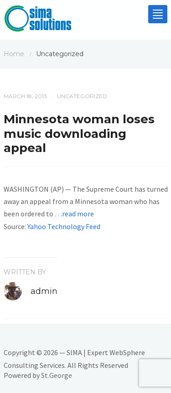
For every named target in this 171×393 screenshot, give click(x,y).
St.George (56, 375)
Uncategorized (82, 96)
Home (14, 54)
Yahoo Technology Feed (63, 226)
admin (44, 291)
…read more (74, 213)
